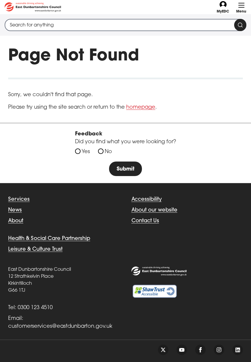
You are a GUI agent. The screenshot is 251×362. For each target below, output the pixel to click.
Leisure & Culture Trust (35, 249)
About (15, 221)
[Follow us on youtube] (182, 350)
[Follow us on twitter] (163, 350)
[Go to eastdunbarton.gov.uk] (33, 7)
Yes (86, 152)
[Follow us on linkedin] (237, 350)
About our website (154, 210)
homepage (140, 107)
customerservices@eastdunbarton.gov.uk (60, 326)
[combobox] (125, 25)
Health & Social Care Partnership (49, 238)
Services (19, 199)
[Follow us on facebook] (200, 350)
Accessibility (146, 199)
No (108, 152)
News (15, 210)
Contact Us (145, 221)
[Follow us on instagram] (219, 350)
